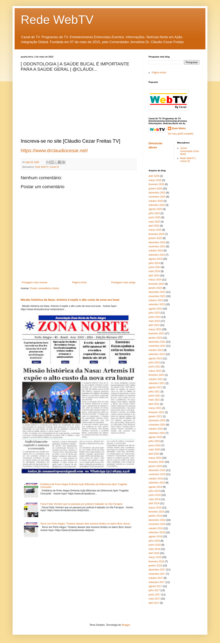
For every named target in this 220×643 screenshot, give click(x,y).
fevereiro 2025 (156, 234)
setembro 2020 (157, 433)
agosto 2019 (155, 487)
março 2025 (155, 229)
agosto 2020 (155, 437)
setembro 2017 (157, 582)
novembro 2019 (157, 474)
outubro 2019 (156, 478)
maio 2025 (154, 221)
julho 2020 (154, 441)
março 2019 (155, 507)
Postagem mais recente (34, 282)
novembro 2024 (157, 246)
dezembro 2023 (157, 292)
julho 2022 (154, 362)
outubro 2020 (156, 428)
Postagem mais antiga (123, 282)
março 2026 (155, 180)
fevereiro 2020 (156, 462)
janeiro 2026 (155, 188)
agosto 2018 (155, 536)
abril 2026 (154, 176)
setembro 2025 (157, 205)
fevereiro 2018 (156, 561)
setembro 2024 (157, 254)
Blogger (126, 624)
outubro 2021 (156, 379)
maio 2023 (154, 321)
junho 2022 (155, 366)
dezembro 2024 (157, 242)
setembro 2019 (157, 482)
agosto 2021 (155, 387)
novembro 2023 (157, 296)
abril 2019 (154, 503)
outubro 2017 (156, 578)
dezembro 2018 (157, 520)
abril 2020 (154, 453)
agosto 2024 (155, 258)
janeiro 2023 (155, 337)
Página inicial (79, 282)
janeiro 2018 (155, 565)
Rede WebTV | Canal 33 (47, 167)
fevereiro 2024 (156, 283)
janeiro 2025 (155, 238)
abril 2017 (154, 603)
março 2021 (155, 408)
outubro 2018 (156, 528)
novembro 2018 (157, 524)
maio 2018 (154, 549)
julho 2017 (154, 590)
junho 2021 (155, 395)
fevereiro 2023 (156, 333)
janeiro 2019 (155, 515)
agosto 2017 (155, 586)
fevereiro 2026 (156, 184)
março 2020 (155, 457)
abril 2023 (154, 325)
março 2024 (155, 279)
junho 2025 (155, 217)
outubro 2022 (156, 350)
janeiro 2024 (155, 288)
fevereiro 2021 (156, 412)
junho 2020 (155, 445)
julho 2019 (154, 491)
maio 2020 (154, 449)
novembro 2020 (157, 424)
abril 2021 (154, 404)
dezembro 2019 (157, 470)
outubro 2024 (156, 250)
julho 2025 (154, 213)
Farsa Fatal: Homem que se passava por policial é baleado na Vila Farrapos (81, 504)
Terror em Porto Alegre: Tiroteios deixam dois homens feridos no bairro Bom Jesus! (85, 523)
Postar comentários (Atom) (44, 288)
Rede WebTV (57, 19)
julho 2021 (154, 391)
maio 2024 (154, 271)
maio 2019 (154, 499)
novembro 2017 (157, 573)
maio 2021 (154, 399)
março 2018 (155, 557)
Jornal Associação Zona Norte (189, 151)
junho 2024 (155, 267)
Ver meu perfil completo (180, 133)
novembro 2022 (157, 345)
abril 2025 (154, 225)
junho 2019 (155, 495)
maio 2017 (154, 598)
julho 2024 (154, 263)
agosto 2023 (155, 308)
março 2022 (155, 370)
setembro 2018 (157, 532)
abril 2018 (154, 553)
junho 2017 (155, 594)
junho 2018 (155, 544)
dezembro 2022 (157, 341)
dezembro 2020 (157, 420)
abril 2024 (154, 275)
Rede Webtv (179, 128)
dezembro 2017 (157, 569)
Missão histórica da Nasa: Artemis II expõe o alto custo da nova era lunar (70, 299)
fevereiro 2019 (156, 511)
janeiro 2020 (155, 466)
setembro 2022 (157, 354)
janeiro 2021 (155, 416)
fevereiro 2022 (156, 375)
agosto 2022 (155, 358)
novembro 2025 (157, 196)
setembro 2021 (157, 383)
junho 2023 (155, 317)
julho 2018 (154, 540)
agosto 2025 (155, 209)
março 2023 (155, 329)
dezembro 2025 (157, 192)
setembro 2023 (157, 304)
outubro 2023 (156, 300)
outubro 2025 (156, 201)
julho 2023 (154, 312)
